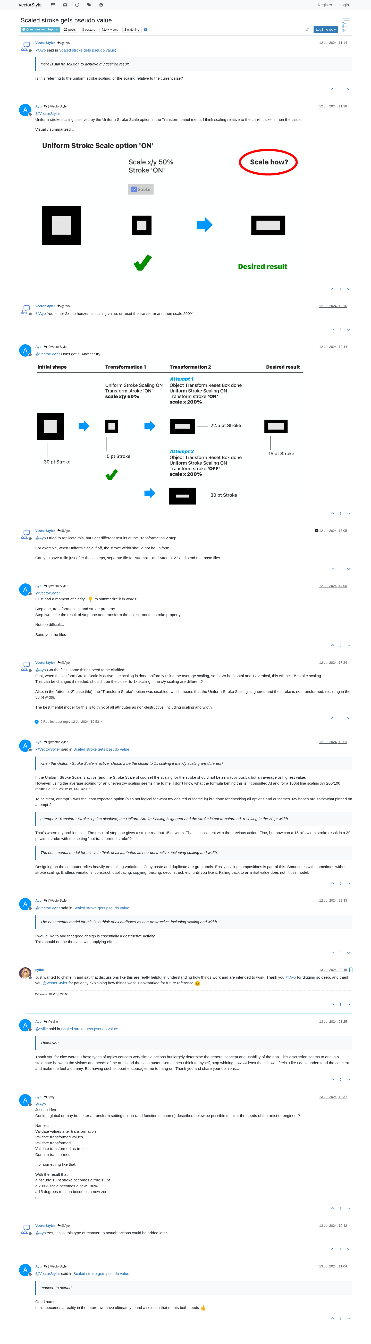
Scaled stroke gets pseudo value (87, 50)
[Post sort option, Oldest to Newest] (307, 29)
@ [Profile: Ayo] (40, 50)
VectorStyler (31, 4)
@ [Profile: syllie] (41, 1029)
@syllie (51, 1021)
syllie (39, 970)
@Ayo (63, 43)
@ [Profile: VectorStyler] (47, 113)
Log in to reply (326, 29)
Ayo (38, 106)
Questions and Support (40, 29)
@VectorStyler (56, 106)
